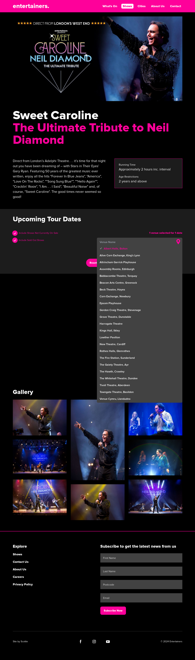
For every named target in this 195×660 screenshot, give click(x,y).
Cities (142, 6)
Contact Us (21, 562)
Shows (127, 6)
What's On (110, 6)
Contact (175, 6)
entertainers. (31, 6)
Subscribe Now (113, 610)
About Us (158, 6)
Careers (18, 577)
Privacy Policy (23, 584)
